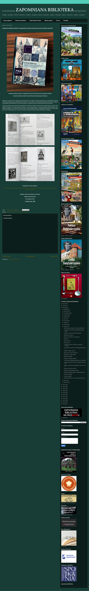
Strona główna (7, 20)
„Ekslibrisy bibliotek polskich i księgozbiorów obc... (75, 372)
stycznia (66, 382)
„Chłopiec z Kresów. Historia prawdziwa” (72, 333)
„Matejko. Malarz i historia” (69, 350)
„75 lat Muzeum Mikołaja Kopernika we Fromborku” (75, 360)
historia (12, 212)
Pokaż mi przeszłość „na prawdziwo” (72, 336)
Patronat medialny (20, 20)
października (67, 313)
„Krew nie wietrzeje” (68, 374)
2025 (64, 305)
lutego (65, 380)
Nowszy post (6, 256)
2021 (64, 388)
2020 (64, 390)
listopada (66, 311)
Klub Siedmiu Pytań (35, 20)
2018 (64, 394)
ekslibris (8, 212)
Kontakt (66, 20)
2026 (64, 303)
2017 (64, 396)
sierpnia (66, 316)
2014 (64, 402)
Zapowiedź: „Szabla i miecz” (70, 354)
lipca (65, 318)
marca (65, 326)
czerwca (66, 320)
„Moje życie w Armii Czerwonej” (70, 352)
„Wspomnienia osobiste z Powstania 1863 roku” (74, 328)
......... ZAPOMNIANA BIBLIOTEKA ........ (44, 10)
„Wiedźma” (66, 338)
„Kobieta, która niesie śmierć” (70, 368)
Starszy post (54, 256)
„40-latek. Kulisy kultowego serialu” (71, 370)
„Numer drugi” (67, 342)
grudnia (66, 309)
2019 (64, 392)
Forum (58, 20)
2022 (64, 386)
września (66, 314)
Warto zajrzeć (48, 20)
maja (65, 322)
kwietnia (66, 324)
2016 (64, 398)
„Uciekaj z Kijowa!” (68, 376)
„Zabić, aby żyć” (67, 340)
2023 (64, 384)
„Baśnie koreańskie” (68, 356)
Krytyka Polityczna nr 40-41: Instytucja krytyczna (74, 378)
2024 (64, 307)
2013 (64, 403)
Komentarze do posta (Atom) (14, 259)
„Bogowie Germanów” (68, 335)
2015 (64, 400)
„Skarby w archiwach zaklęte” (70, 358)
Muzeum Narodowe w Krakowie (21, 212)
